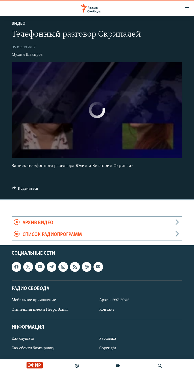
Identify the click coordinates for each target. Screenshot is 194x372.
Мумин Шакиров (27, 55)
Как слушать (23, 339)
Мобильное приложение (34, 300)
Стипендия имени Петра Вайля (40, 310)
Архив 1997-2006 (114, 300)
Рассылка (107, 339)
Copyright (107, 349)
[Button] (25, 190)
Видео (19, 23)
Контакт (106, 310)
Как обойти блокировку (33, 349)
